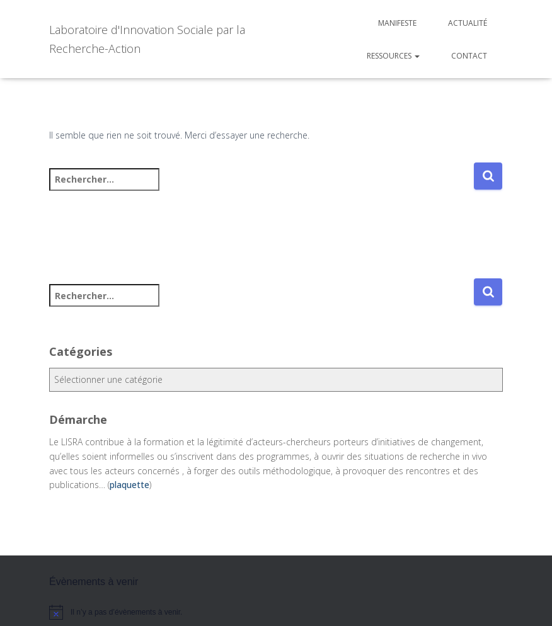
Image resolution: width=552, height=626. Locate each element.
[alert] (276, 612)
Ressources (393, 55)
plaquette (129, 485)
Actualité (467, 23)
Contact (469, 55)
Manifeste (397, 23)
